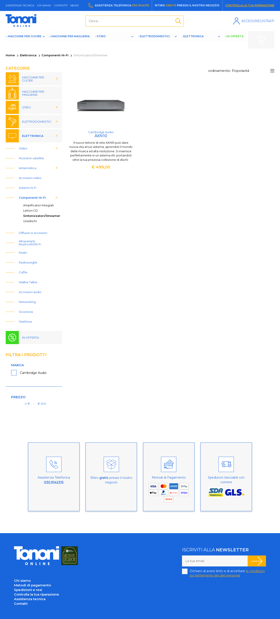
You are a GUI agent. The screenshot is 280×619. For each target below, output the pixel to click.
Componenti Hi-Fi (55, 55)
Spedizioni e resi (28, 590)
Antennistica (40, 168)
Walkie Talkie (28, 282)
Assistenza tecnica (20, 5)
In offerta (237, 40)
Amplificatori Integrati (38, 205)
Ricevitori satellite (31, 158)
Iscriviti (257, 560)
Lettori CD (30, 210)
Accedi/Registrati (258, 21)
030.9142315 (140, 5)
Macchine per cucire (28, 40)
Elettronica (199, 40)
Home (10, 55)
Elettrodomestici (155, 40)
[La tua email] (215, 560)
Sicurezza (26, 311)
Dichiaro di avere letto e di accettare (227, 573)
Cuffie (23, 272)
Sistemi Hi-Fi (27, 187)
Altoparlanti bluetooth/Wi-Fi (30, 242)
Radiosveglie (28, 262)
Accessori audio (30, 292)
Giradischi (30, 221)
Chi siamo (44, 5)
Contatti (61, 5)
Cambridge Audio (33, 373)
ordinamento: (219, 71)
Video (40, 148)
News (74, 5)
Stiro (104, 40)
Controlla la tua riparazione (249, 5)
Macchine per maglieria (70, 40)
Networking (27, 302)
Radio (23, 252)
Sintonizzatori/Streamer (41, 216)
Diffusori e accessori (33, 233)
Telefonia (25, 321)
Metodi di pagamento (32, 585)
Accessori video (30, 178)
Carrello (261, 40)
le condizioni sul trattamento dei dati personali (227, 573)
